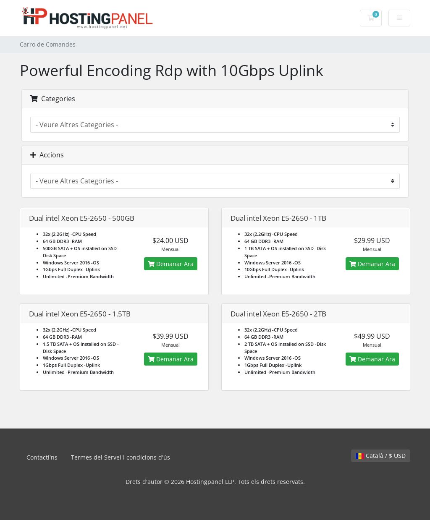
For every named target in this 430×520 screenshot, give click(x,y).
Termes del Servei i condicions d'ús (120, 457)
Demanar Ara (171, 264)
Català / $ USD (381, 456)
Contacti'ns (42, 457)
